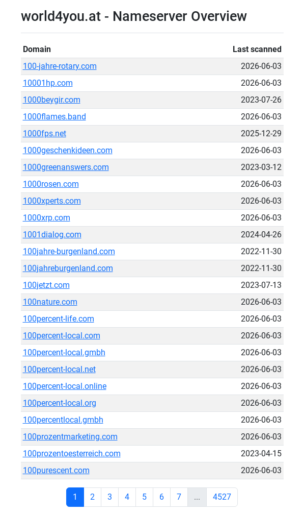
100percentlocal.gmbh (63, 420)
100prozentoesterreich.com (72, 453)
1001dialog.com (52, 234)
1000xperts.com (52, 201)
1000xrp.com (46, 218)
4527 (222, 497)
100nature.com (50, 302)
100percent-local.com (61, 335)
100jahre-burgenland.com (69, 251)
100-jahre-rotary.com (60, 66)
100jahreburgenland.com (68, 268)
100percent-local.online (64, 386)
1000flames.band (54, 116)
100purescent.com (56, 470)
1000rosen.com (51, 184)
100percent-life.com (58, 319)
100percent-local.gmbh (64, 352)
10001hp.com (48, 83)
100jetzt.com (46, 285)
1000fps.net (44, 133)
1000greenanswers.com (66, 167)
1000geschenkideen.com (68, 150)
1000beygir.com (51, 100)
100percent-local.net (59, 369)
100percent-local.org (59, 403)
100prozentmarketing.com (70, 437)
